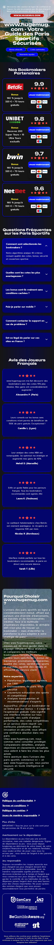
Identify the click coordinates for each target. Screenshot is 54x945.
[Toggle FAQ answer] (46, 245)
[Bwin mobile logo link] (14, 156)
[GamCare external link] (21, 901)
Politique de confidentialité (17, 800)
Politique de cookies (13, 810)
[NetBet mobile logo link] (14, 191)
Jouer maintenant (39, 95)
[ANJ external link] (39, 902)
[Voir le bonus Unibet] (15, 134)
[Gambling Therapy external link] (36, 927)
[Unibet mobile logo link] (14, 120)
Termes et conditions (14, 805)
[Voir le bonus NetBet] (15, 204)
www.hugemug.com (27, 15)
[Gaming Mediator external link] (21, 927)
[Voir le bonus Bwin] (15, 169)
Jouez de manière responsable (19, 815)
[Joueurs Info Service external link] (27, 909)
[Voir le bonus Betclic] (15, 100)
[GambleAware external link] (27, 919)
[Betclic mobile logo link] (14, 87)
